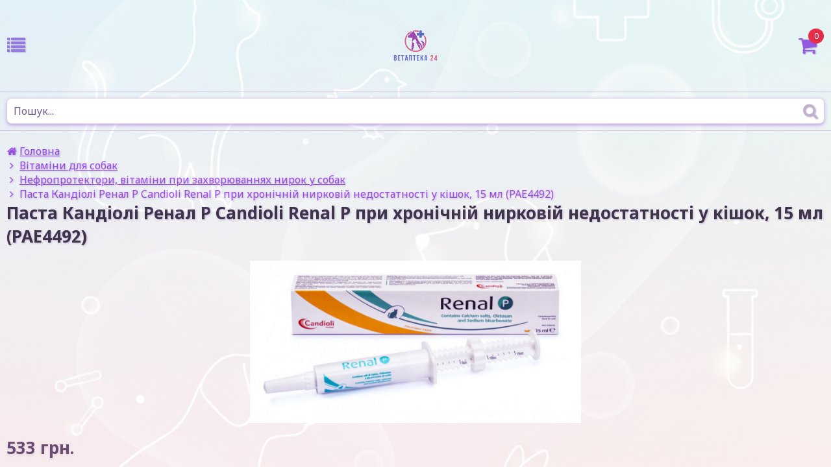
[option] (415, 342)
